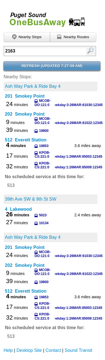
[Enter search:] (44, 51)
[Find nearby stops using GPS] (27, 37)
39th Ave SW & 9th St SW (31, 199)
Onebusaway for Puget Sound (45, 17)
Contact (53, 350)
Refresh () (52, 66)
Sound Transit (78, 350)
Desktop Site (29, 350)
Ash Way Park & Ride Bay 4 (33, 86)
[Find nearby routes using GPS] (73, 37)
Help (8, 350)
